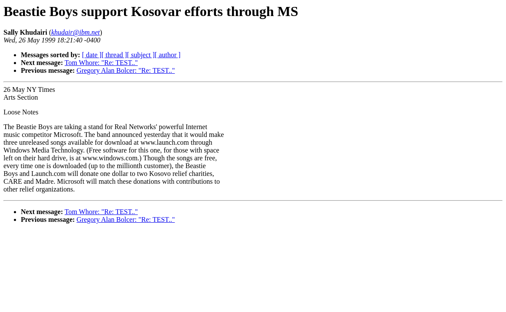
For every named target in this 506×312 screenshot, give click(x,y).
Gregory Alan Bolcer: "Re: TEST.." (126, 70)
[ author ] (168, 54)
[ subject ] (141, 54)
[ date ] (91, 54)
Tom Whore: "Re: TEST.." (101, 62)
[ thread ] (114, 54)
